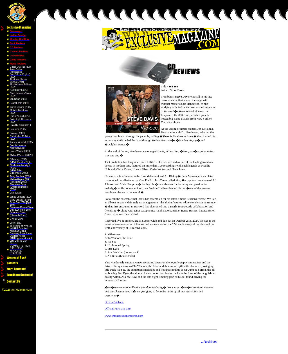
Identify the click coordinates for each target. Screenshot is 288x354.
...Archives (209, 341)
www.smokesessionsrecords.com (124, 315)
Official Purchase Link (118, 308)
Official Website (114, 302)
